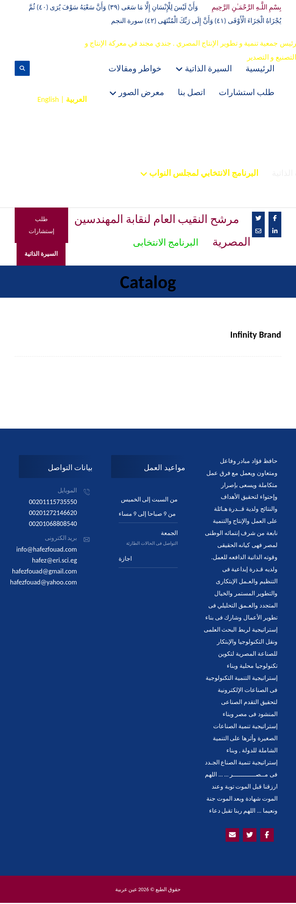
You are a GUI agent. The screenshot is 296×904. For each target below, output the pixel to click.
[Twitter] (258, 218)
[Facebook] (275, 218)
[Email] (258, 231)
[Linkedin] (275, 231)
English (48, 99)
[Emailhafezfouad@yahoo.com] (232, 836)
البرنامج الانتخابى (166, 243)
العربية (76, 99)
